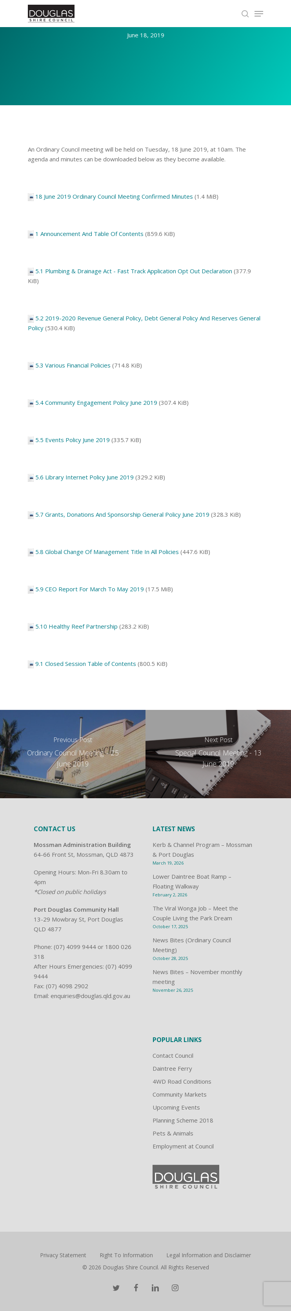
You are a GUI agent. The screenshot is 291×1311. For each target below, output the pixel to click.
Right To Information (126, 1255)
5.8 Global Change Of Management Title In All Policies (107, 552)
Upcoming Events (176, 1107)
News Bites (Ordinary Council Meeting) (192, 945)
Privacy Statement (63, 1255)
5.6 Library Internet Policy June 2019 (84, 477)
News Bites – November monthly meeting (197, 977)
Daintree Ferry (172, 1068)
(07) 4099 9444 (75, 947)
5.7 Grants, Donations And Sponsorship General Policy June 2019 (122, 514)
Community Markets (180, 1094)
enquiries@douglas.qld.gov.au (90, 996)
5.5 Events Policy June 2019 (72, 440)
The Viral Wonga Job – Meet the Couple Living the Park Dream (195, 913)
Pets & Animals (173, 1133)
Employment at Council (183, 1146)
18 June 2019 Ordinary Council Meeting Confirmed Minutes (114, 196)
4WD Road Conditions (182, 1081)
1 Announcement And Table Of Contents (89, 234)
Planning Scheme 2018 (183, 1120)
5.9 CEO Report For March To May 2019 (89, 589)
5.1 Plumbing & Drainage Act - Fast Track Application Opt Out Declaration (133, 271)
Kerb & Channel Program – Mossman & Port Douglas (202, 849)
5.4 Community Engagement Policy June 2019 (96, 402)
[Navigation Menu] (259, 14)
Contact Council (173, 1055)
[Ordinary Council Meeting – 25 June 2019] (73, 754)
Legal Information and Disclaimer (208, 1255)
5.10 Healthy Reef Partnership (76, 626)
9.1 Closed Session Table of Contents (85, 663)
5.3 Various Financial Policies (73, 365)
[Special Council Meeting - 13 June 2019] (218, 754)
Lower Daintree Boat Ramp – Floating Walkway (192, 881)
